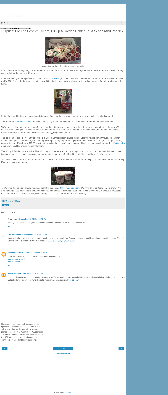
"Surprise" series (24, 122)
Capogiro (120, 143)
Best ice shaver (15, 253)
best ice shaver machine (18, 259)
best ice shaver (14, 262)
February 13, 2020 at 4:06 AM (34, 253)
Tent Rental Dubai (15, 234)
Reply (10, 226)
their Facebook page (69, 188)
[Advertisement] (63, 7)
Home (63, 349)
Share (6, 205)
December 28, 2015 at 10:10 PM (32, 219)
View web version (63, 354)
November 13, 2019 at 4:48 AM (37, 234)
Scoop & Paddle (52, 78)
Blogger (68, 392)
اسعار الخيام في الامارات (64, 241)
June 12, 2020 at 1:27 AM (33, 273)
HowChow (11, 15)
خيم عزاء (49, 241)
